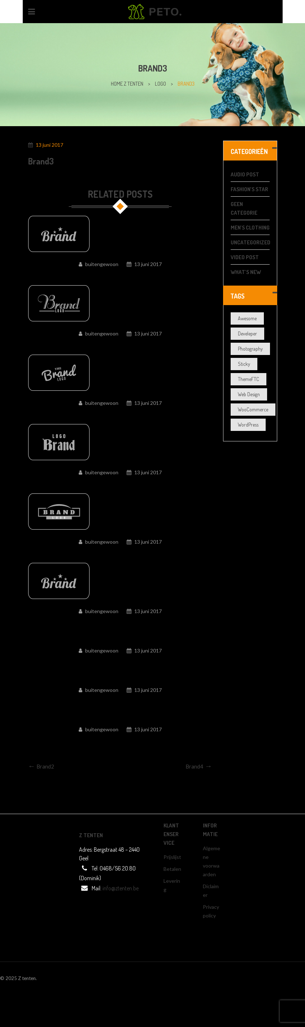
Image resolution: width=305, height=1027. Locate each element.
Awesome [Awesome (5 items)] (247, 318)
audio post (245, 174)
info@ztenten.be (121, 888)
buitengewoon (101, 264)
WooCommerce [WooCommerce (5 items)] (253, 409)
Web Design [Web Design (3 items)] (249, 394)
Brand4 (120, 662)
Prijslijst (172, 857)
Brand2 (120, 701)
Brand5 (120, 622)
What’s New (246, 272)
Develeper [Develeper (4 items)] (247, 333)
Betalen (172, 869)
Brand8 (120, 414)
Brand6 (120, 553)
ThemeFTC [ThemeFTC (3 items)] (248, 379)
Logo (160, 83)
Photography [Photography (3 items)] (250, 349)
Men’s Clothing (250, 227)
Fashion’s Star (249, 189)
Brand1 (120, 741)
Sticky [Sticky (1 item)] (244, 364)
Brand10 (120, 275)
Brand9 (120, 345)
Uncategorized (250, 242)
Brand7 (120, 484)
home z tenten (127, 83)
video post (245, 257)
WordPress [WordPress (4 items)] (248, 425)
